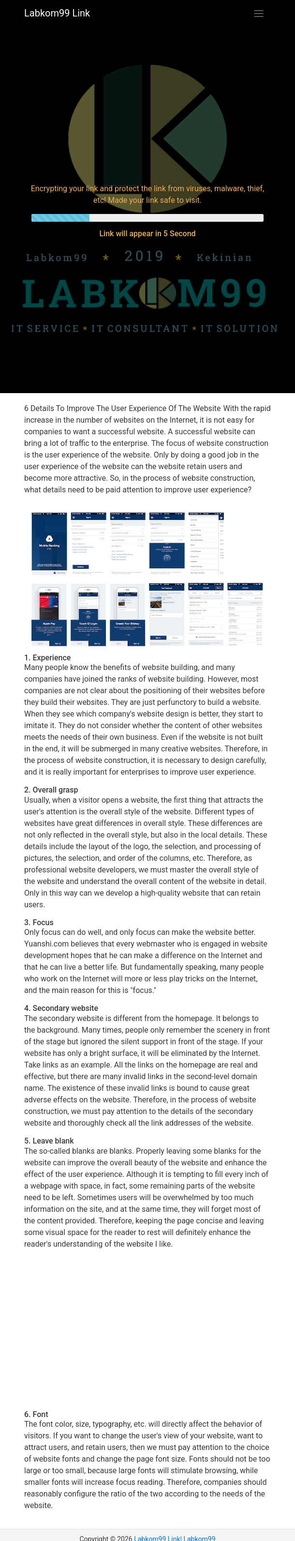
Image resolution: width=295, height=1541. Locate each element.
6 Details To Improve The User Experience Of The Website (122, 408)
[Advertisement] (147, 103)
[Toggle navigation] (259, 13)
